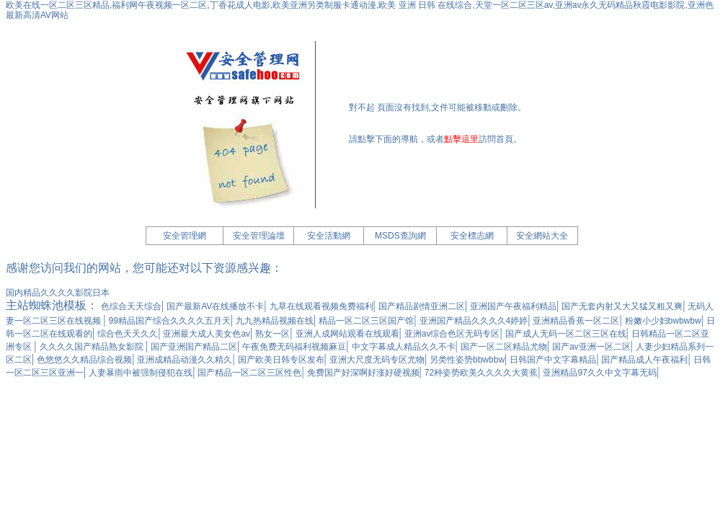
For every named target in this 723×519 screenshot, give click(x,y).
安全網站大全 (542, 236)
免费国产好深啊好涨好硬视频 (363, 373)
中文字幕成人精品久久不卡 (404, 347)
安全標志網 (472, 236)
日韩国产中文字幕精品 (553, 360)
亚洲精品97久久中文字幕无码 (599, 373)
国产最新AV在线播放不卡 (215, 306)
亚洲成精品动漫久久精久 (184, 360)
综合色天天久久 (127, 334)
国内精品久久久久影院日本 (58, 293)
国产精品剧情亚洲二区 (421, 306)
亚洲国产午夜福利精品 (513, 306)
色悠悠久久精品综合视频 (84, 360)
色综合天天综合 (131, 306)
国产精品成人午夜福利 (644, 360)
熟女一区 (272, 334)
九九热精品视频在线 (275, 321)
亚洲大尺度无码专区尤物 (377, 360)
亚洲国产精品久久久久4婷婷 (474, 321)
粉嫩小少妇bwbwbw (663, 321)
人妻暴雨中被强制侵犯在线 (140, 373)
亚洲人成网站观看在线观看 (347, 334)
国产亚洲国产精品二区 (194, 347)
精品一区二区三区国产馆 (366, 321)
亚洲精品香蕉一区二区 (576, 321)
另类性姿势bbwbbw (467, 360)
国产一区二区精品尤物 (504, 347)
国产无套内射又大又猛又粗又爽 (622, 306)
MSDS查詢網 (400, 236)
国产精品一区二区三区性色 (249, 373)
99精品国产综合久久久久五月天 (170, 321)
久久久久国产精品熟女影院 (93, 347)
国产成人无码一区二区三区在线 (565, 334)
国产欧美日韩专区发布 (281, 360)
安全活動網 (328, 236)
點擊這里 (461, 139)
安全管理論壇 (259, 236)
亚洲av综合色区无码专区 (452, 334)
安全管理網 (184, 236)
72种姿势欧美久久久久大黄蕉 (481, 373)
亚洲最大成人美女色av (206, 334)
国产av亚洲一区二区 (591, 347)
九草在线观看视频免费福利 (321, 306)
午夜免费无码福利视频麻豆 (294, 347)
